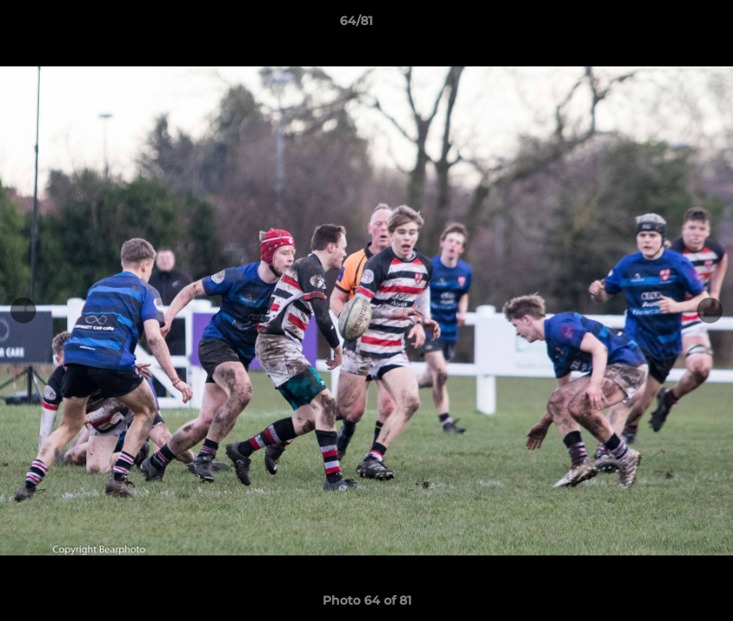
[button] (660, 25)
